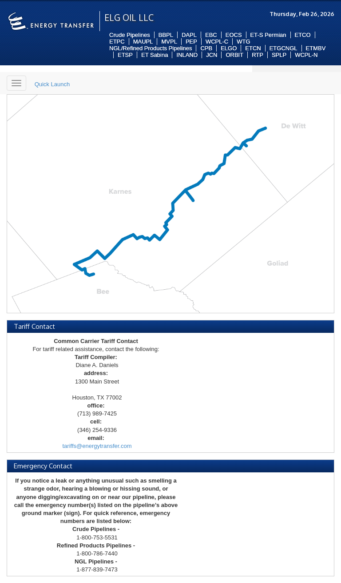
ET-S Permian (268, 35)
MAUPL (143, 41)
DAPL (189, 35)
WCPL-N (306, 55)
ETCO (303, 35)
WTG (243, 41)
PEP (191, 41)
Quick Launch (52, 84)
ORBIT (234, 55)
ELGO (229, 48)
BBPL (166, 35)
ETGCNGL (283, 48)
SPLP (279, 55)
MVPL (169, 41)
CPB (206, 48)
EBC (211, 35)
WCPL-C (217, 41)
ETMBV (316, 48)
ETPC (117, 41)
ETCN (253, 48)
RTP (257, 55)
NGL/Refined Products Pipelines (150, 48)
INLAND (187, 55)
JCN (211, 55)
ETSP (125, 55)
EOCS (234, 35)
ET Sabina (154, 55)
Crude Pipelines (129, 35)
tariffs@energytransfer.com (96, 446)
